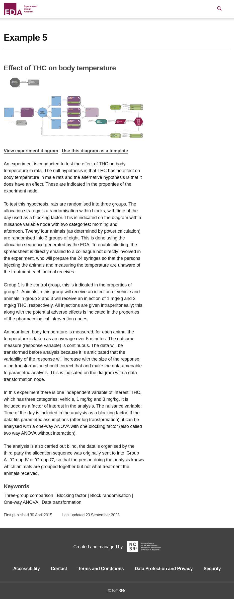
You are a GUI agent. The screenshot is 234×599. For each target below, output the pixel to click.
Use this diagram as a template (95, 150)
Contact (59, 568)
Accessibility (26, 568)
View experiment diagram (31, 150)
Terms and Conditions (101, 568)
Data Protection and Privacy (164, 568)
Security (212, 568)
